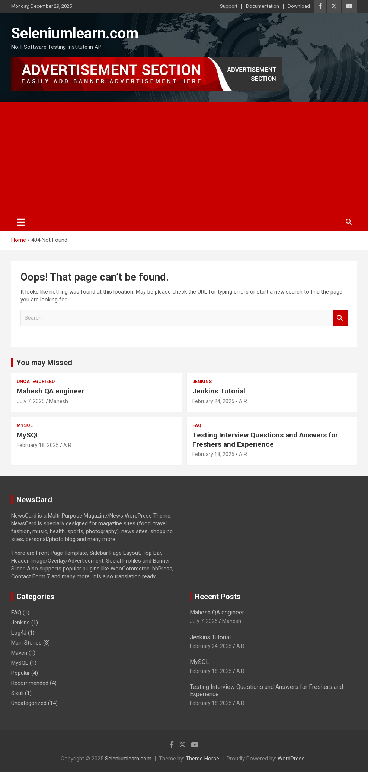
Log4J (18, 632)
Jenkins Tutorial (218, 391)
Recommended (29, 683)
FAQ (196, 425)
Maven (19, 652)
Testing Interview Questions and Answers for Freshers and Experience (265, 440)
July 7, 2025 (31, 401)
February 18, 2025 (38, 445)
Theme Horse (202, 758)
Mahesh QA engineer (50, 391)
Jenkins (202, 381)
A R (243, 401)
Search (340, 318)
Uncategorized (36, 381)
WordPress (291, 758)
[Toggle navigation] (21, 222)
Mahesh (58, 401)
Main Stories (26, 642)
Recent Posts (218, 596)
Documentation (262, 6)
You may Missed (44, 362)
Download (299, 6)
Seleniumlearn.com (74, 33)
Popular (20, 673)
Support (228, 6)
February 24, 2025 (213, 401)
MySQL (25, 425)
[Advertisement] (184, 157)
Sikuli (17, 693)
